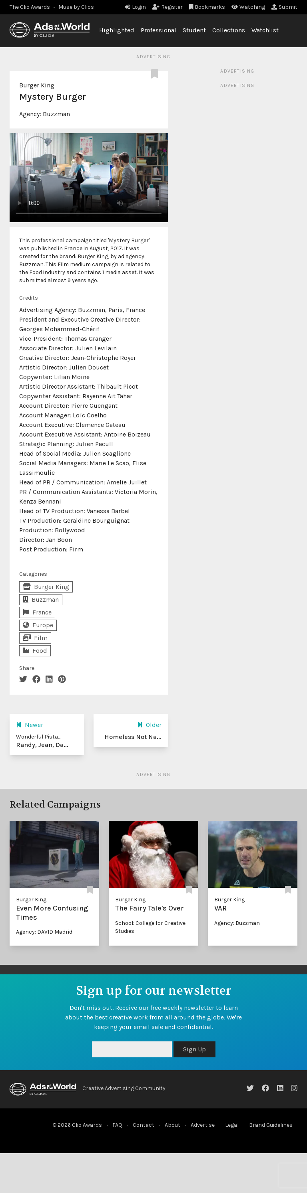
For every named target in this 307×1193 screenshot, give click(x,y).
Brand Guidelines (271, 1125)
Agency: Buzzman (237, 923)
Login (135, 7)
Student (194, 30)
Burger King (36, 85)
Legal (232, 1125)
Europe (38, 625)
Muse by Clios (76, 7)
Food (35, 650)
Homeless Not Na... (132, 737)
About (172, 1125)
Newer (29, 725)
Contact (143, 1125)
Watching (248, 7)
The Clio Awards (30, 7)
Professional (158, 30)
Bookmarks (207, 7)
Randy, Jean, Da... (42, 745)
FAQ (117, 1125)
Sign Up (194, 1049)
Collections (228, 30)
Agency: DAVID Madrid (44, 931)
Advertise (203, 1125)
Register (167, 7)
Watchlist (265, 30)
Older (149, 725)
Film (35, 638)
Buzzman (56, 114)
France (37, 612)
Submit (284, 7)
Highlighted (116, 30)
